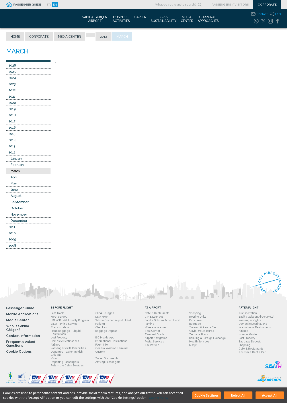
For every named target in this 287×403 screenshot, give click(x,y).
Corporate (39, 36)
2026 (12, 65)
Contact (261, 14)
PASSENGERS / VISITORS (230, 4)
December (19, 220)
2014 (12, 140)
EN (55, 4)
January (16, 158)
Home (15, 36)
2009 (12, 239)
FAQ (278, 14)
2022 (12, 90)
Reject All (238, 395)
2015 (12, 134)
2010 (12, 233)
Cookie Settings (207, 395)
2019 (12, 109)
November (19, 214)
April (14, 177)
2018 (12, 115)
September (20, 202)
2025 (12, 71)
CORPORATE (267, 4)
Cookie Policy (158, 397)
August (16, 196)
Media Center (69, 36)
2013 (12, 146)
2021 (12, 96)
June (14, 189)
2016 (12, 127)
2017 (12, 121)
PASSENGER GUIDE (27, 4)
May (14, 183)
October (17, 208)
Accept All (269, 395)
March (15, 171)
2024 (12, 78)
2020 (12, 102)
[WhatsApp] (256, 21)
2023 (12, 84)
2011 (11, 227)
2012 (103, 36)
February (17, 165)
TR (49, 4)
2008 (12, 245)
